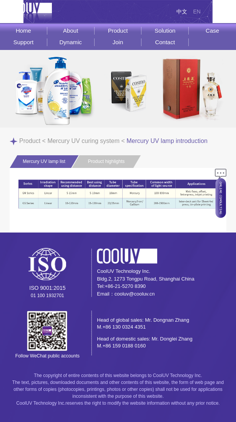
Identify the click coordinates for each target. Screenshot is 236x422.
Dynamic (71, 42)
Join (118, 42)
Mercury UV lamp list (44, 161)
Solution (165, 30)
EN (196, 11)
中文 (181, 11)
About (70, 30)
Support (23, 42)
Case (212, 30)
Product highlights (106, 161)
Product (118, 30)
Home (23, 30)
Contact (165, 42)
